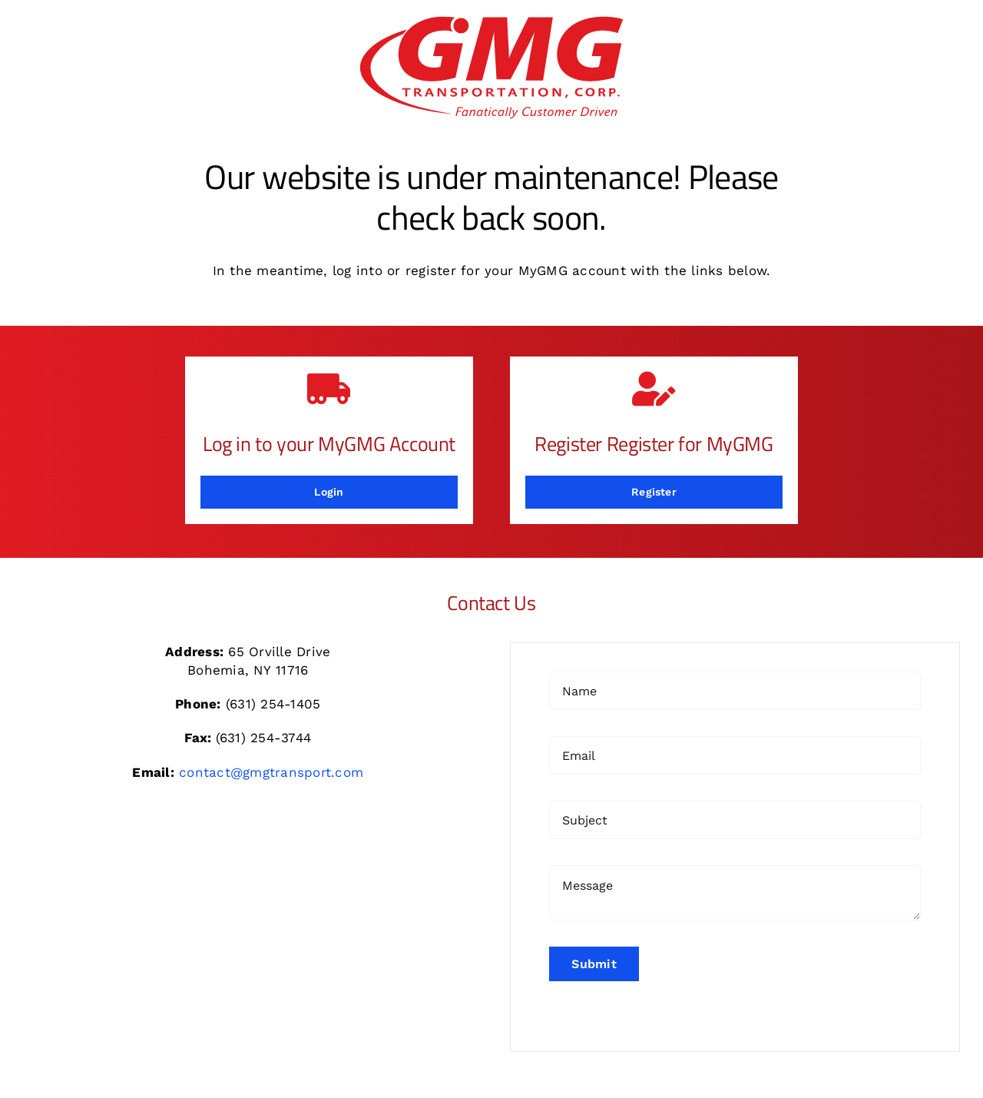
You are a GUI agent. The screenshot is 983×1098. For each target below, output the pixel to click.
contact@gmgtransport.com (271, 772)
